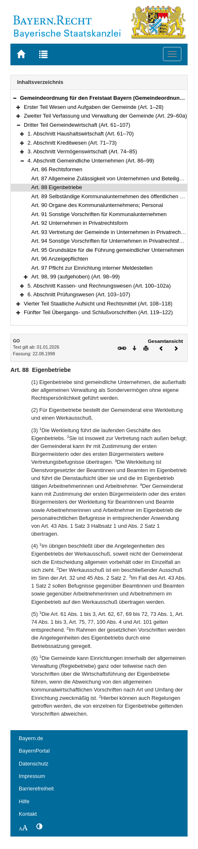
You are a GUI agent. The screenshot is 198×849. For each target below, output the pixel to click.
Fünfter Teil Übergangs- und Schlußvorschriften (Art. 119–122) (98, 312)
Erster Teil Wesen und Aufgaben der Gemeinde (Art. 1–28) (93, 107)
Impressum (32, 776)
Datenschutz (33, 763)
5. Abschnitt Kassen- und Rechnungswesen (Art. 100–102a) (99, 286)
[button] (15, 98)
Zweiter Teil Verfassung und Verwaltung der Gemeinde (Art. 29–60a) (105, 116)
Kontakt (28, 814)
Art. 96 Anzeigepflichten (59, 259)
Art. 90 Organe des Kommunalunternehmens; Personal (97, 205)
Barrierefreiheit (36, 788)
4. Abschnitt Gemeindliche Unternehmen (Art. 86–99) (91, 160)
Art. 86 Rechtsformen (56, 169)
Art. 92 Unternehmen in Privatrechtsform (79, 223)
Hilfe (24, 801)
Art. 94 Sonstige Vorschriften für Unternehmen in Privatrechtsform (109, 241)
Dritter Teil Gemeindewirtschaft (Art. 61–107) (77, 125)
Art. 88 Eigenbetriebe (56, 187)
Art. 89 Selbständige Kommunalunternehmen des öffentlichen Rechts (114, 196)
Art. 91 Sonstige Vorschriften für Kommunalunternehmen (99, 214)
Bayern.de (31, 738)
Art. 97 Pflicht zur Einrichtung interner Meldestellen (92, 268)
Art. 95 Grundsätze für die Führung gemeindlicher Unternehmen (107, 250)
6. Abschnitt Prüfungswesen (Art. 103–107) (79, 294)
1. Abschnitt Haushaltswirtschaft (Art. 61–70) (81, 133)
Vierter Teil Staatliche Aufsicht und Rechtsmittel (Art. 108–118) (98, 303)
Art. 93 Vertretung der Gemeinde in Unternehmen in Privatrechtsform (113, 232)
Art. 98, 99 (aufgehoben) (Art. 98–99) (75, 276)
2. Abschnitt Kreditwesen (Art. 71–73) (72, 143)
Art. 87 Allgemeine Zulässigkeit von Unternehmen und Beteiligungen (112, 178)
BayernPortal (34, 751)
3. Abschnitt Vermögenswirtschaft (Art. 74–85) (82, 151)
